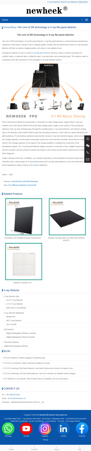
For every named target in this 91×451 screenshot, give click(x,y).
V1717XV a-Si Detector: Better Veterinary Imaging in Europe (26, 363)
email (35, 165)
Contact (34, 447)
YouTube (26, 429)
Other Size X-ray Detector (16, 308)
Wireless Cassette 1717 (23, 283)
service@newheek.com (17, 398)
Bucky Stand (46, 419)
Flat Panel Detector (11, 342)
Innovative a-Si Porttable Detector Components (23, 238)
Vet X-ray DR (11, 324)
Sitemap (45, 440)
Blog (13, 27)
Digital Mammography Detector (16, 346)
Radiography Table (58, 419)
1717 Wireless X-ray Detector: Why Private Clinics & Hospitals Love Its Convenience (35, 379)
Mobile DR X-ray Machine (19, 421)
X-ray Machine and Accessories (75, 419)
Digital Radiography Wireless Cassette (21, 333)
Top (79, 447)
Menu (57, 448)
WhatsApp (8, 429)
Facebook (82, 429)
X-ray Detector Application (76, 2)
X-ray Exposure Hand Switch (31, 419)
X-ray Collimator (50, 421)
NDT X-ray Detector (14, 320)
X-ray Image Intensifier (72, 421)
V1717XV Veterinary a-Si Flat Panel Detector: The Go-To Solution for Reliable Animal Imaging (39, 373)
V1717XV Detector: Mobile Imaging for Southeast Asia (24, 358)
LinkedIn (63, 429)
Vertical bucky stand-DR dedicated (24, 181)
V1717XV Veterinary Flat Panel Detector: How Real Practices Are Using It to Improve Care (38, 368)
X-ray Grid (60, 421)
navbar (5, 20)
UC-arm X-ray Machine (36, 421)
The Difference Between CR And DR (22, 185)
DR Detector (9, 329)
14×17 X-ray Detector (14, 300)
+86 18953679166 (13, 395)
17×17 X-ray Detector (14, 304)
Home (6, 27)
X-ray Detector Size (56, 2)
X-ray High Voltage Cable (12, 419)
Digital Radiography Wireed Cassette (20, 337)
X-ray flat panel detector (41, 53)
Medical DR (10, 317)
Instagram (45, 429)
